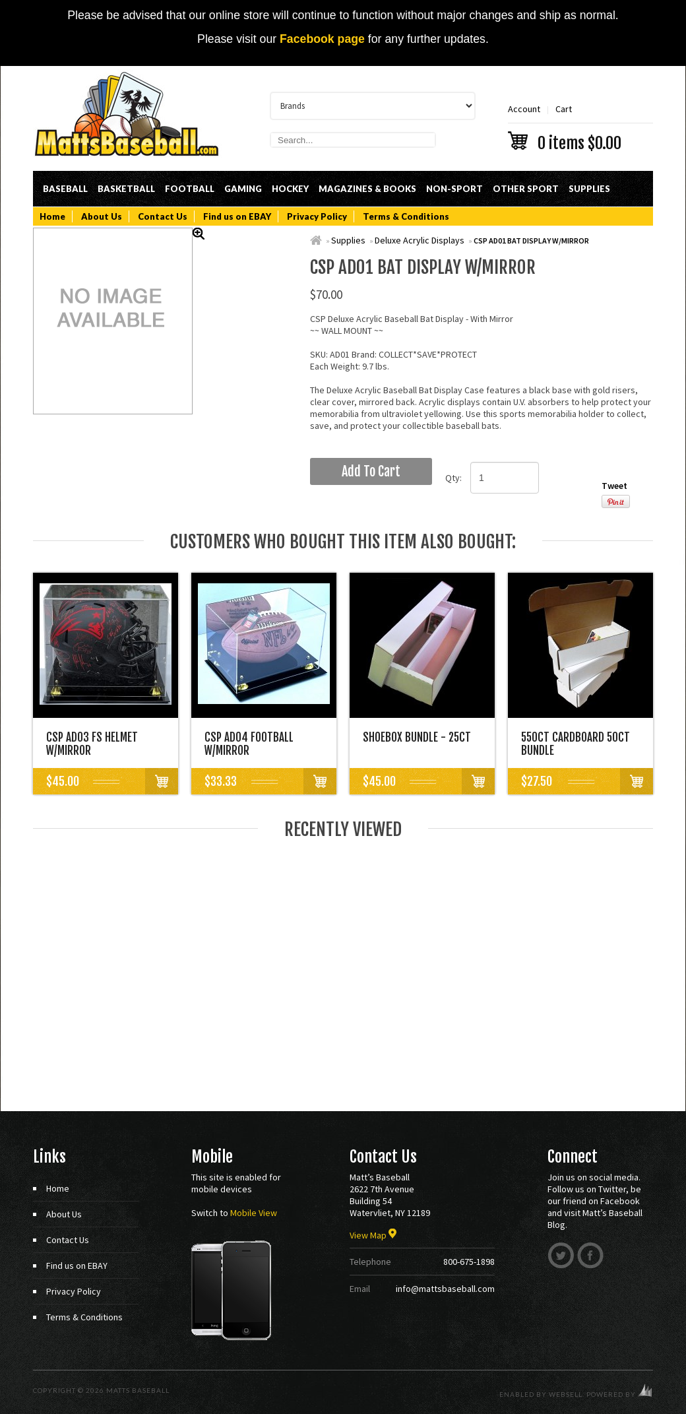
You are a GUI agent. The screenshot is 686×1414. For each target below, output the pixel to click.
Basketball (126, 188)
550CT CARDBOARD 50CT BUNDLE (575, 743)
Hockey (290, 188)
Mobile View (253, 1213)
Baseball (65, 188)
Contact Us (162, 216)
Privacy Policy (317, 216)
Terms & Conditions (406, 216)
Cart (580, 126)
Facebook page (322, 39)
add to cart (371, 471)
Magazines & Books (367, 188)
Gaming (243, 188)
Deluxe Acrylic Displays (419, 240)
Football (189, 188)
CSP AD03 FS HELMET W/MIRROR (92, 743)
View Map (373, 1235)
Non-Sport (454, 188)
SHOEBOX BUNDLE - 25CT (417, 737)
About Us (101, 216)
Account (524, 109)
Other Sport (526, 188)
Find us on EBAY (237, 216)
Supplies (589, 188)
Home (52, 216)
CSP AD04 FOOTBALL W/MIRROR (249, 743)
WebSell (565, 1394)
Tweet (614, 486)
